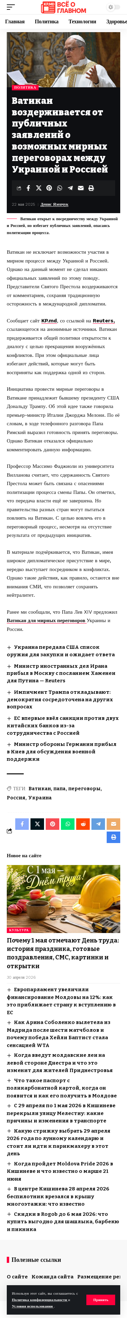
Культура (19, 930)
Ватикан (39, 789)
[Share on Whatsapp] (59, 188)
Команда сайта (52, 1277)
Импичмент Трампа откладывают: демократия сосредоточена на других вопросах (60, 699)
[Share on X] (38, 188)
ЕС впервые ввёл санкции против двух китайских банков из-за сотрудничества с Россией (63, 725)
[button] (100, 1300)
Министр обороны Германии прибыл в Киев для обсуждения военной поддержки (62, 751)
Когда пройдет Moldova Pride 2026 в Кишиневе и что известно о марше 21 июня (60, 1171)
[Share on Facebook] (28, 188)
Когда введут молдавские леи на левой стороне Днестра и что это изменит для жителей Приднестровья (60, 1062)
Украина (40, 798)
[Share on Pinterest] (49, 188)
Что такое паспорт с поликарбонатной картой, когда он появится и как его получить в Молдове (62, 1088)
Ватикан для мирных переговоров (47, 620)
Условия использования (33, 1306)
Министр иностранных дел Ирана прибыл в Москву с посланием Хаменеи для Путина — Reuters (61, 673)
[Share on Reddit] (83, 824)
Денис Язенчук (54, 204)
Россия (16, 798)
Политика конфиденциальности (40, 1300)
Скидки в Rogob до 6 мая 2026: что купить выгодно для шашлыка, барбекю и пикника (63, 1221)
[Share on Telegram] (70, 188)
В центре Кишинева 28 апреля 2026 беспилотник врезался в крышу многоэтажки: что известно (58, 1196)
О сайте (17, 1277)
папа (60, 789)
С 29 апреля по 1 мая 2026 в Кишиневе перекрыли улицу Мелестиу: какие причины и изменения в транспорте (61, 1113)
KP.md (49, 321)
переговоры (84, 789)
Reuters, (104, 321)
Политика (25, 87)
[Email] (80, 188)
